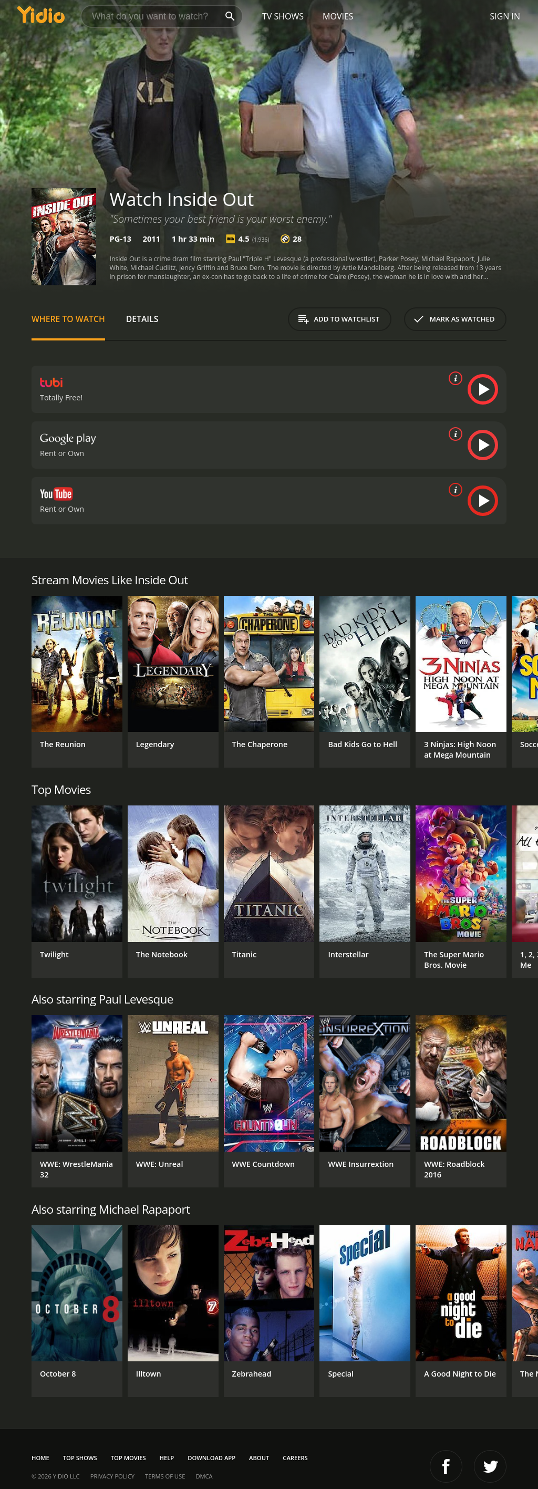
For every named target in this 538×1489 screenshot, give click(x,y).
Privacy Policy (112, 1476)
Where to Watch (68, 319)
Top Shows (80, 1458)
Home (40, 1458)
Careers (295, 1458)
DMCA (203, 1476)
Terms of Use (165, 1476)
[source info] (453, 378)
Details (142, 319)
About (259, 1458)
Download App (211, 1458)
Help (167, 1458)
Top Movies (128, 1458)
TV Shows (283, 16)
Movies (338, 16)
